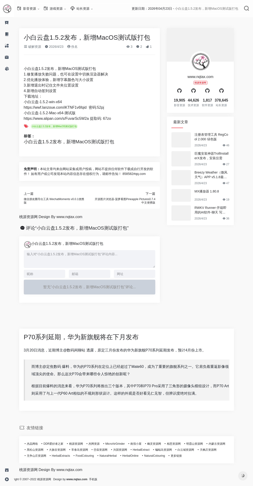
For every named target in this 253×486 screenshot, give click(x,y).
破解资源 (39, 46)
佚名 (79, 46)
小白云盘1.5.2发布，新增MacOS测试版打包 (61, 126)
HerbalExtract (148, 449)
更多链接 (183, 455)
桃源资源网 (83, 443)
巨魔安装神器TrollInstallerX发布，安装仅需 (218, 156)
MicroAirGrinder (122, 443)
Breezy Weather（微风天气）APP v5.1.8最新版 (217, 175)
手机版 (107, 479)
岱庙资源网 (107, 449)
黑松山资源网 (42, 449)
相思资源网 (181, 443)
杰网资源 (101, 443)
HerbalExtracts (68, 455)
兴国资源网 (127, 449)
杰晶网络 (39, 443)
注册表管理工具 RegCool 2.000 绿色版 (218, 137)
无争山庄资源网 (43, 455)
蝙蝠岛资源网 (170, 449)
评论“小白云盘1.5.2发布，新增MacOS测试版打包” (84, 228)
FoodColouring (92, 455)
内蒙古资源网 (224, 443)
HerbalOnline (137, 455)
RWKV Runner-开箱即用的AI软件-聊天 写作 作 (217, 210)
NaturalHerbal (115, 455)
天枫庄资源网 (215, 449)
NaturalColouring (161, 455)
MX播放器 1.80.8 (213, 191)
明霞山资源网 (201, 443)
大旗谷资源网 (64, 449)
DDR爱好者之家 (60, 443)
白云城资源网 (192, 449)
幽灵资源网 (161, 443)
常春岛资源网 (86, 449)
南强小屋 (142, 443)
